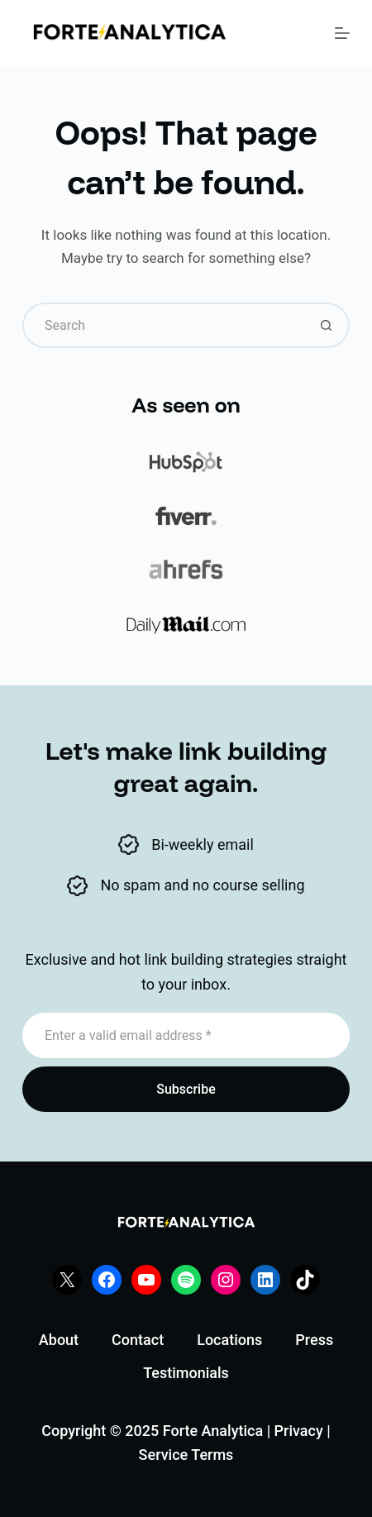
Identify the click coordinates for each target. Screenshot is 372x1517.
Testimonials (186, 1372)
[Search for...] (163, 325)
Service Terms (186, 1454)
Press (314, 1339)
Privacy (298, 1430)
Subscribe (185, 1089)
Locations (229, 1339)
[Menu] (342, 33)
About (59, 1339)
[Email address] (186, 1035)
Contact (138, 1339)
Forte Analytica (213, 1430)
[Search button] (327, 325)
